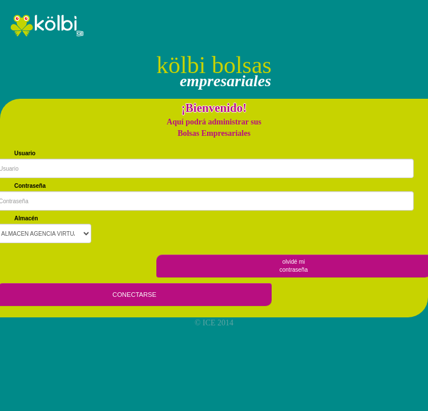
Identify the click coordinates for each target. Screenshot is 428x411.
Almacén (26, 218)
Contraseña (30, 186)
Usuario (24, 153)
